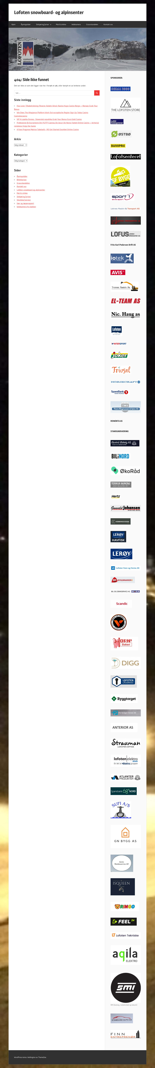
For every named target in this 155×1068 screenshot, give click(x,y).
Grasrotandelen (92, 24)
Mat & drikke (61, 24)
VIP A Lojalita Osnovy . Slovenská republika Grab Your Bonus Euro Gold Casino (49, 119)
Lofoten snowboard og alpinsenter (31, 190)
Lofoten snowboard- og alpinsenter (49, 12)
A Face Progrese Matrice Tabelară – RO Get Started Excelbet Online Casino (48, 129)
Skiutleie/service (24, 200)
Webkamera (76, 24)
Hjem (13, 24)
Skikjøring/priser (43, 24)
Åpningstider (26, 24)
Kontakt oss (108, 24)
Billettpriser (22, 180)
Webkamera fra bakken (26, 207)
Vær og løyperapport (25, 203)
